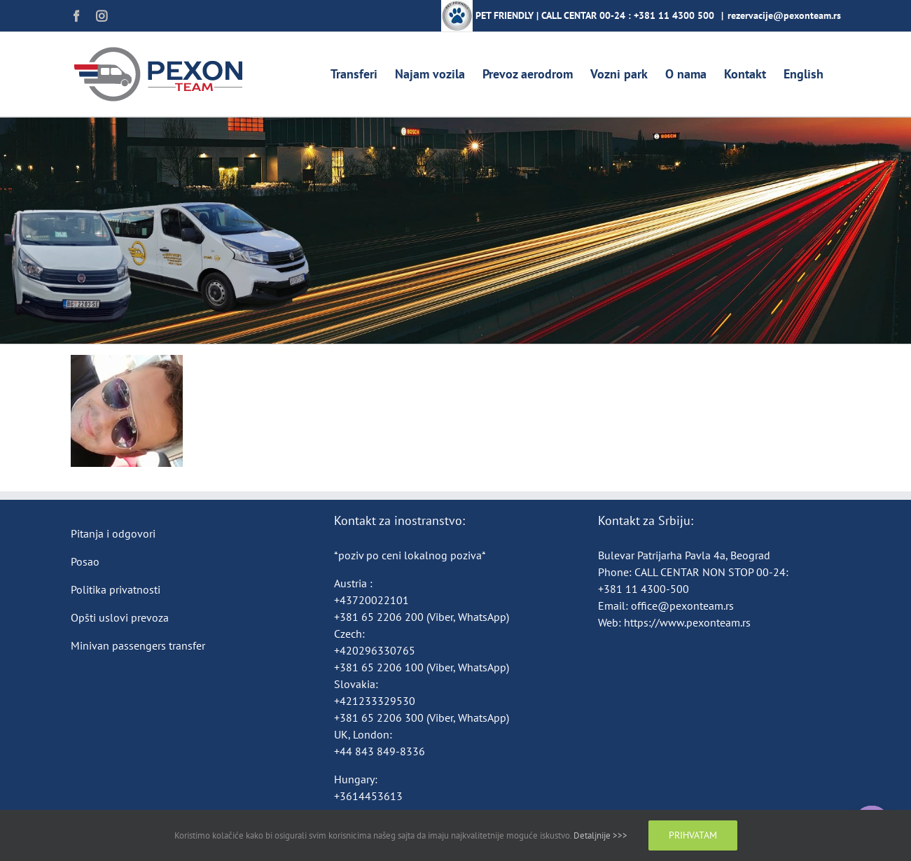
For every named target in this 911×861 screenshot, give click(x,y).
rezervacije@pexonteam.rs (784, 15)
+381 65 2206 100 (380, 667)
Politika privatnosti (115, 589)
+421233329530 (374, 701)
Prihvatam (693, 835)
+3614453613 (368, 796)
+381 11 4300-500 (643, 589)
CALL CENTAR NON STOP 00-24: (711, 572)
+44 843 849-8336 (381, 751)
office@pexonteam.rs (682, 605)
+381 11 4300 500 (674, 15)
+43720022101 (371, 600)
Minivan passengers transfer (138, 645)
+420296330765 (374, 650)
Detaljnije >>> (600, 835)
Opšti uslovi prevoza (120, 617)
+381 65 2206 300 (379, 717)
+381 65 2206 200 (380, 617)
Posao (85, 561)
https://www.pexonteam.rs (687, 622)
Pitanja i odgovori (113, 533)
